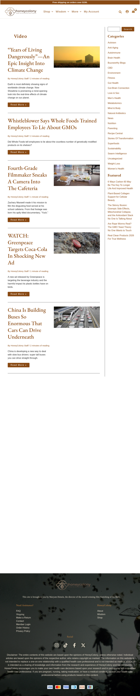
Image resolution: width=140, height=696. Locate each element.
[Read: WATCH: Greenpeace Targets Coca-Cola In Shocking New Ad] (77, 242)
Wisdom (101, 614)
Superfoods (113, 143)
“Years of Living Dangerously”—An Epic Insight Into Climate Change (29, 59)
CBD (110, 68)
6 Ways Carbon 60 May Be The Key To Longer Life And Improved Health (120, 185)
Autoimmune (114, 53)
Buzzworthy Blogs (117, 63)
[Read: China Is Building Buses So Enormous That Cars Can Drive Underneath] (77, 317)
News (110, 118)
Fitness (111, 78)
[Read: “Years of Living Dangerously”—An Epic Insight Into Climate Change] (77, 57)
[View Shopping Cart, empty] (133, 11)
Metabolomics (115, 103)
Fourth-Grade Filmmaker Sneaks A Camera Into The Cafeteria (27, 178)
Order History (22, 628)
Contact (20, 621)
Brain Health (114, 58)
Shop (99, 617)
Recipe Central (115, 133)
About (100, 611)
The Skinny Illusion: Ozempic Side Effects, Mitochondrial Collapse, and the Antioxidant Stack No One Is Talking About (120, 212)
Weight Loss (114, 163)
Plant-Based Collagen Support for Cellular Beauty (118, 196)
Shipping (20, 614)
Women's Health (116, 168)
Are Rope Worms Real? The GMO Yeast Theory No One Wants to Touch (119, 227)
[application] (51, 12)
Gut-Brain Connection (118, 88)
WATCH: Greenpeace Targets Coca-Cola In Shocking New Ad (27, 249)
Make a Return (23, 617)
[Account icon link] (127, 11)
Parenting (112, 128)
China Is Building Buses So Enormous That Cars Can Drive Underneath (27, 323)
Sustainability (114, 148)
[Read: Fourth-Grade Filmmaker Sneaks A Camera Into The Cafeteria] (77, 175)
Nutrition (112, 123)
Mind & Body (114, 108)
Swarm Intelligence (117, 153)
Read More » (19, 104)
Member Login (23, 624)
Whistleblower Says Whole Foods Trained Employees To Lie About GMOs (52, 124)
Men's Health (114, 98)
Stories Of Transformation (120, 138)
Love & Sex (113, 93)
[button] (48, 12)
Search (128, 29)
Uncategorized (115, 158)
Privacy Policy (23, 631)
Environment (114, 73)
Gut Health (113, 83)
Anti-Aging (113, 47)
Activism (112, 42)
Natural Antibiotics (117, 113)
